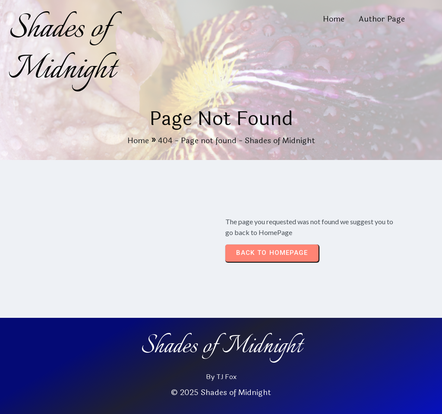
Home (138, 141)
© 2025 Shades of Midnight (221, 392)
